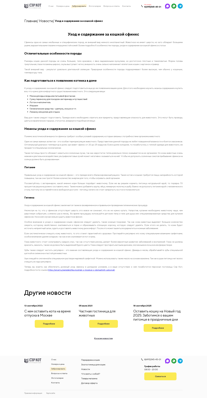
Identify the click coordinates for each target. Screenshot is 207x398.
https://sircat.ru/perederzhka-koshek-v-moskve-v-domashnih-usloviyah (81, 270)
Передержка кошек (90, 360)
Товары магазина (89, 378)
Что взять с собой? (90, 374)
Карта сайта (50, 393)
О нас (51, 6)
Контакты (126, 6)
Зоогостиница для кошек (93, 364)
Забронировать (79, 6)
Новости (46, 21)
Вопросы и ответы (111, 6)
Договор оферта (89, 383)
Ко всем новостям (103, 338)
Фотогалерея (95, 6)
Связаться (160, 376)
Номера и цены (62, 6)
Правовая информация (33, 393)
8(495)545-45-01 (152, 359)
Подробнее (49, 323)
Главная (30, 21)
